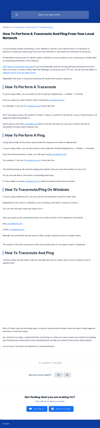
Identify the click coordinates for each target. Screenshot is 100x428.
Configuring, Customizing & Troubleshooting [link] (33, 27)
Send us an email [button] (63, 409)
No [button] (67, 375)
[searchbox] (50, 15)
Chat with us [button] (38, 409)
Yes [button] (58, 375)
